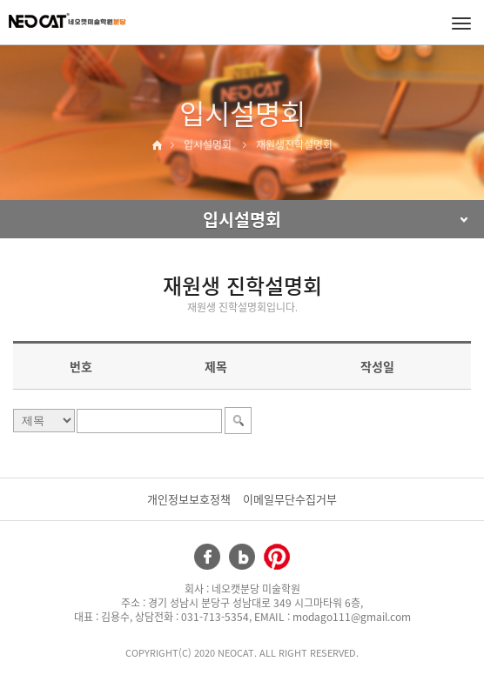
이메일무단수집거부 (290, 499)
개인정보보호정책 (189, 499)
